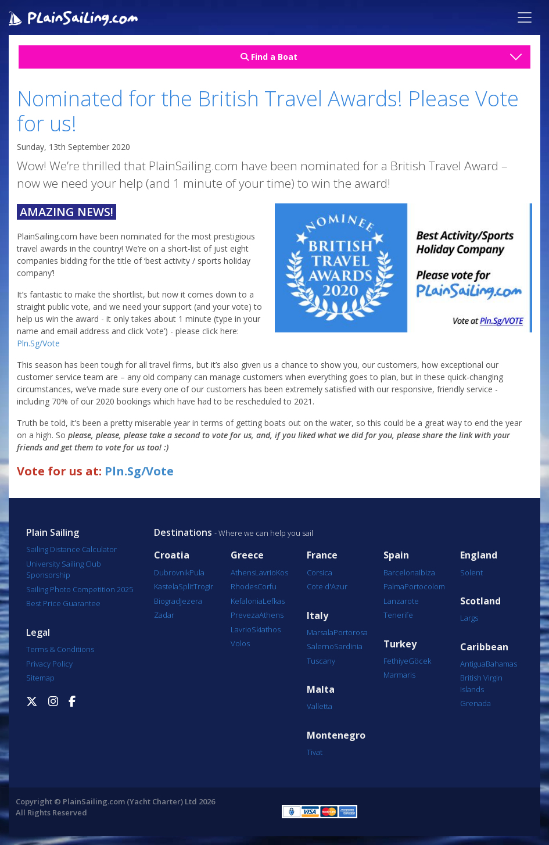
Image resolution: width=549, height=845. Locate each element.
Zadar (164, 615)
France (322, 555)
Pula (196, 572)
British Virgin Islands (481, 683)
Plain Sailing (52, 532)
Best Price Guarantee (63, 603)
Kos (282, 572)
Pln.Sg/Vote (38, 343)
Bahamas (501, 663)
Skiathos (266, 629)
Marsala (320, 632)
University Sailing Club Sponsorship (63, 569)
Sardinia (348, 646)
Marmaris (399, 674)
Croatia (171, 555)
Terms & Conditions (60, 649)
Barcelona (401, 572)
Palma (393, 586)
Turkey (400, 644)
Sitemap (40, 677)
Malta (321, 689)
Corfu (267, 586)
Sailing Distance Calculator (71, 549)
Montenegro (336, 735)
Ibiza (427, 572)
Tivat (314, 752)
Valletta (319, 706)
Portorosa (350, 632)
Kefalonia (247, 601)
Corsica (319, 572)
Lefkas (274, 601)
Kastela (166, 586)
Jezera (191, 601)
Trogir (203, 586)
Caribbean (484, 647)
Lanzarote (401, 601)
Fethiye (395, 661)
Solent (471, 572)
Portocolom (424, 586)
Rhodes (244, 586)
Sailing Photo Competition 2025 (79, 589)
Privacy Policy (49, 663)
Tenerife (398, 615)
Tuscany (321, 661)
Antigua (473, 663)
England (478, 555)
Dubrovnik (171, 572)
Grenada (475, 703)
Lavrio (265, 572)
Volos (240, 643)
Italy (317, 615)
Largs (469, 618)
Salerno (320, 646)
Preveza (245, 615)
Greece (247, 555)
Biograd (167, 601)
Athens (243, 572)
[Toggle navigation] (524, 17)
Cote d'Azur (327, 586)
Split (185, 586)
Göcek (419, 661)
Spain (396, 555)
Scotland (480, 601)
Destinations (183, 532)
